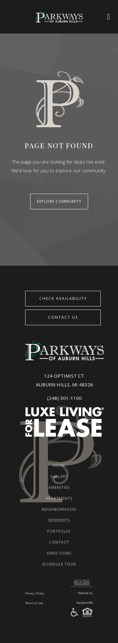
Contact (59, 542)
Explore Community (59, 201)
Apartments (59, 498)
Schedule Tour (59, 564)
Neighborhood (59, 509)
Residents (59, 520)
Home (59, 465)
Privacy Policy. (34, 593)
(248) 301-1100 (64, 398)
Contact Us (63, 317)
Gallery (59, 476)
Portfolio (59, 531)
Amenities (59, 487)
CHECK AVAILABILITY (63, 298)
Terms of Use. (34, 603)
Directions (59, 553)
